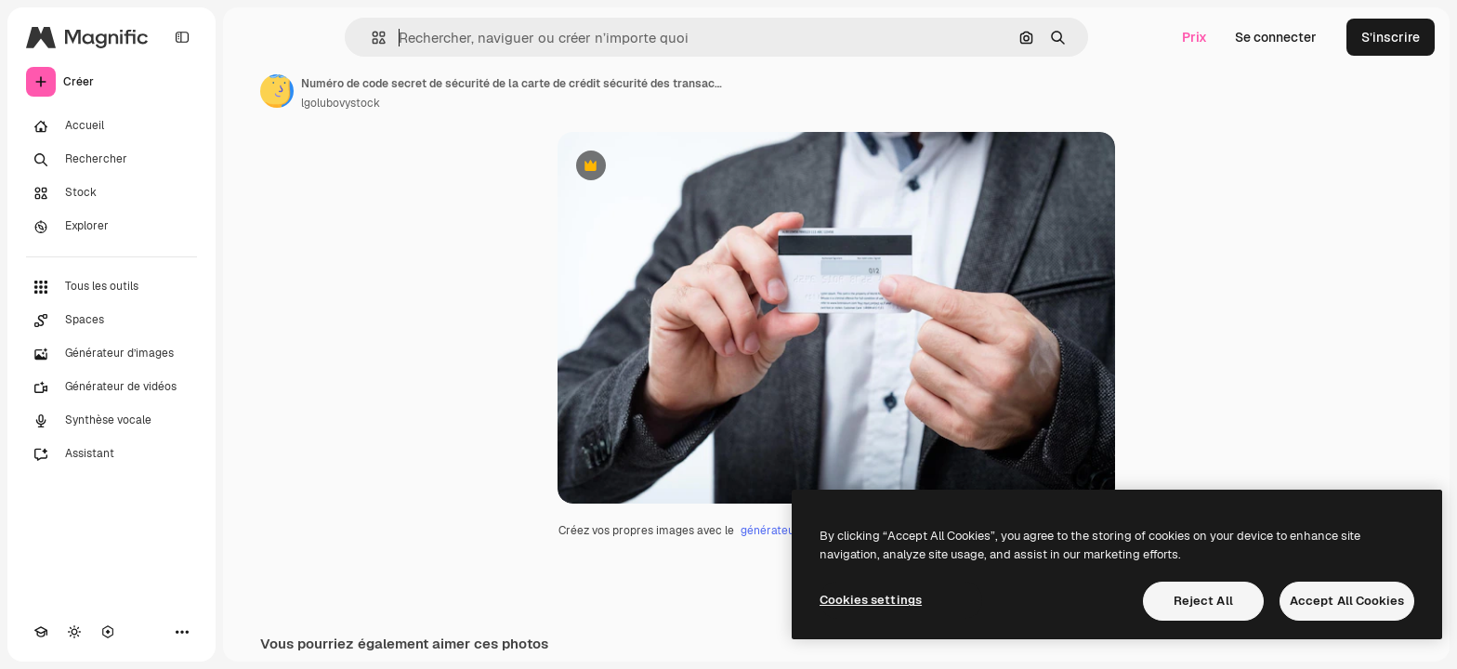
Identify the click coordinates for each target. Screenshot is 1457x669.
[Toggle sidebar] (182, 37)
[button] (371, 38)
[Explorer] (111, 227)
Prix (1194, 37)
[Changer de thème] (74, 632)
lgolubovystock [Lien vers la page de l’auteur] (340, 103)
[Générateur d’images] (111, 354)
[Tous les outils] (111, 287)
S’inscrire (1390, 37)
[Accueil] (111, 126)
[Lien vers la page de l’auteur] (277, 91)
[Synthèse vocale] (111, 421)
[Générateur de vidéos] (111, 387)
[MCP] (108, 632)
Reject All (1203, 601)
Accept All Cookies (1347, 601)
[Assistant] (111, 454)
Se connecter (1276, 37)
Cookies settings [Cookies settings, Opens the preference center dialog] (871, 600)
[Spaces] (111, 320)
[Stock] (111, 193)
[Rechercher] (111, 160)
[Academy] (41, 632)
